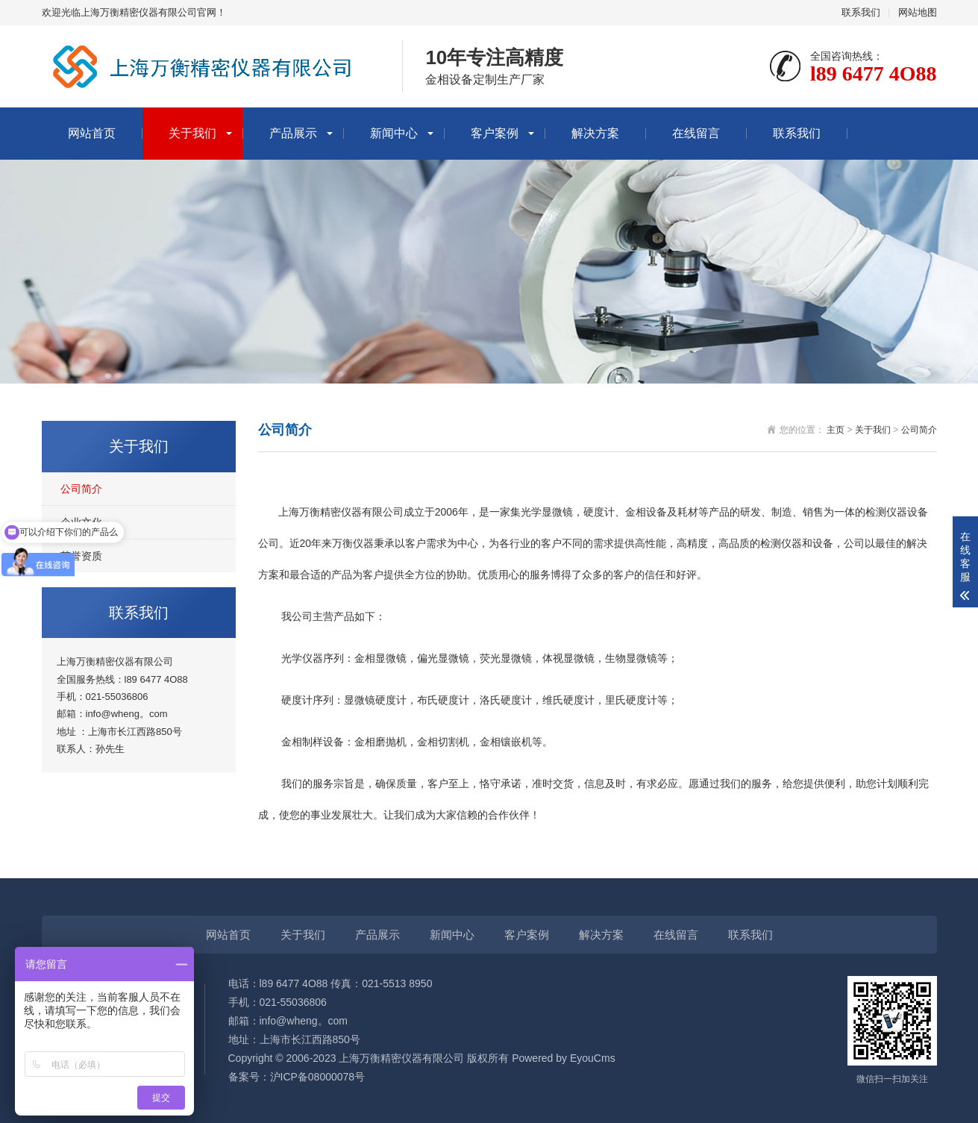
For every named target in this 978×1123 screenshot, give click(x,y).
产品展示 (293, 133)
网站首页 (92, 133)
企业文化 (81, 522)
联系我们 (860, 12)
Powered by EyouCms (562, 1058)
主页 (835, 430)
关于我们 (192, 133)
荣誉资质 (81, 556)
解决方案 (595, 133)
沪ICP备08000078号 (318, 1077)
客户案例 (494, 133)
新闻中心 (394, 133)
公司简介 (81, 489)
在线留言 (696, 133)
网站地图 (917, 12)
